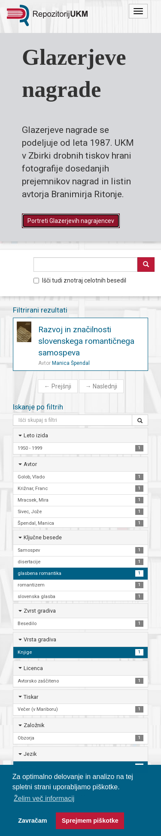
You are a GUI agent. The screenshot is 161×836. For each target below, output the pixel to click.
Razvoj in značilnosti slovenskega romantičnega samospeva (86, 341)
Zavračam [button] (32, 820)
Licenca (33, 668)
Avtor (30, 464)
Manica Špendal (71, 363)
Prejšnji (57, 386)
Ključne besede (43, 537)
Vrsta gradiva (40, 639)
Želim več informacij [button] (44, 798)
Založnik (34, 725)
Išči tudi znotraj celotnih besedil (79, 280)
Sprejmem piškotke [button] (90, 820)
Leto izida (36, 435)
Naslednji (101, 386)
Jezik (30, 754)
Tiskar (31, 697)
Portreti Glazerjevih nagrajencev (70, 220)
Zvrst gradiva (40, 610)
